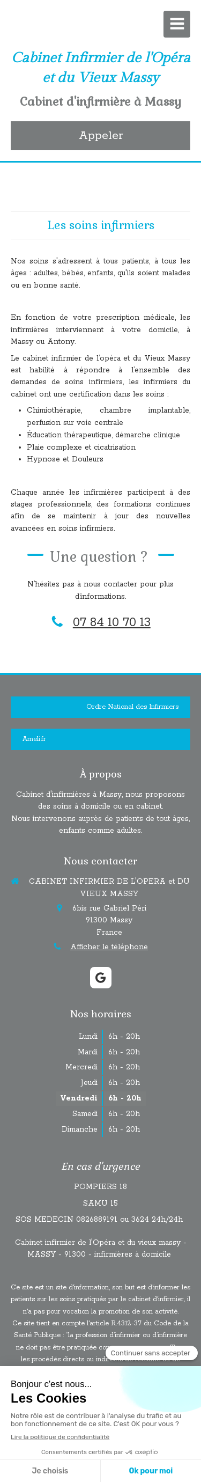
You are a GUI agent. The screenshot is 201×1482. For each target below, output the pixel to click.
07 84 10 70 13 (112, 622)
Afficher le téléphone (109, 947)
